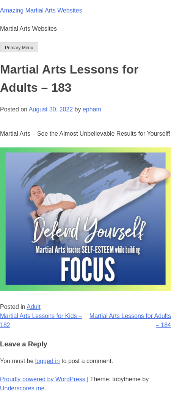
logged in (47, 361)
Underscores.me (22, 388)
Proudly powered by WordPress (43, 379)
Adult (33, 307)
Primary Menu (19, 47)
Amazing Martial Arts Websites (41, 10)
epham (92, 109)
